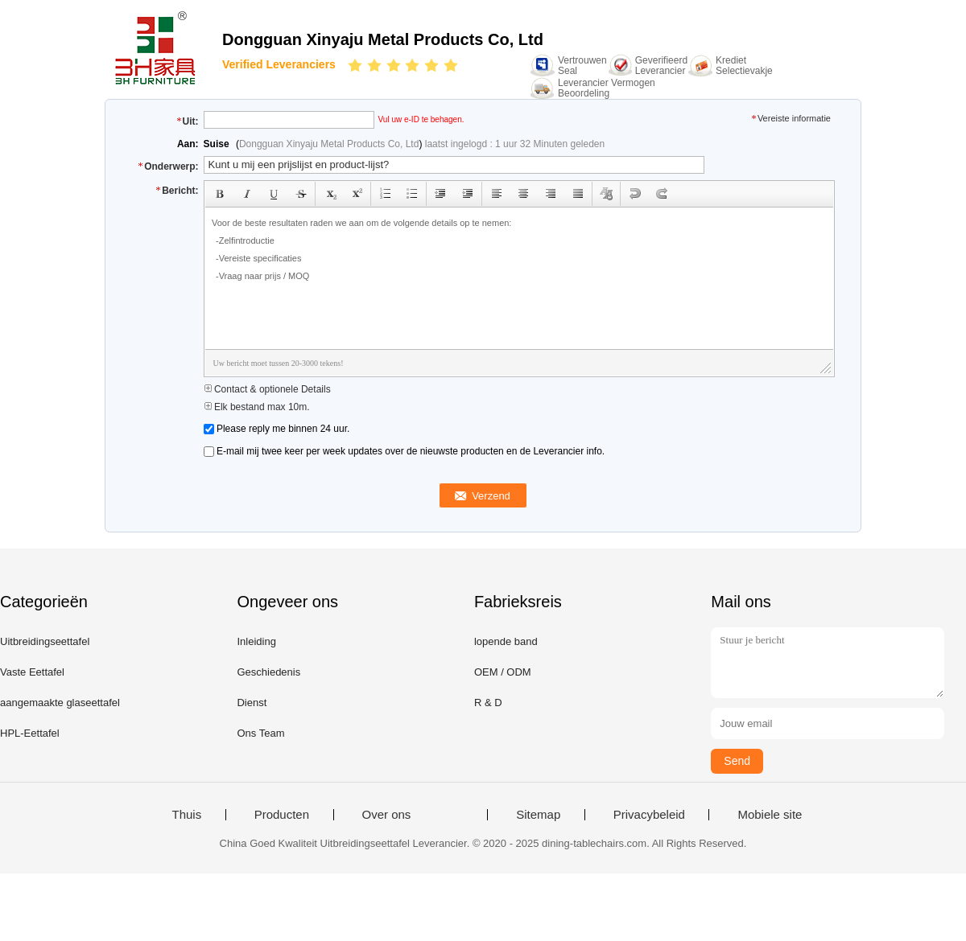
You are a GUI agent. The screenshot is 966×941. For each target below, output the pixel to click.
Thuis (187, 814)
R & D (488, 703)
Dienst (251, 703)
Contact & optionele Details (267, 389)
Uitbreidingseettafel (44, 641)
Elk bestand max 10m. (257, 407)
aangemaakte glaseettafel (60, 703)
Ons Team (260, 733)
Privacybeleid (649, 814)
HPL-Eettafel (30, 733)
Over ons (386, 814)
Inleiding (256, 641)
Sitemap (538, 814)
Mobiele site (769, 814)
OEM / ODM (502, 672)
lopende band (506, 641)
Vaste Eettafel (32, 672)
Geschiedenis (268, 672)
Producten (281, 814)
